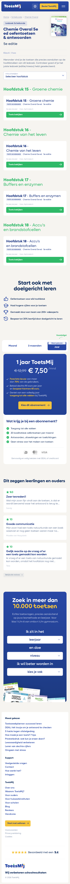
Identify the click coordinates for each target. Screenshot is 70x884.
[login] (35, 6)
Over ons (9, 787)
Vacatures (10, 814)
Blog (7, 806)
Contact (9, 766)
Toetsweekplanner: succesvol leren (23, 723)
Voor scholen (12, 802)
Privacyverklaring (13, 833)
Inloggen (9, 774)
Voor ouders (11, 795)
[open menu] (63, 6)
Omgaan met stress (15, 750)
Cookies (8, 836)
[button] (34, 76)
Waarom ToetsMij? (14, 791)
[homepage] (12, 6)
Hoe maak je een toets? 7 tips (20, 735)
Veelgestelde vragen (16, 763)
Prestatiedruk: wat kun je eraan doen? (25, 738)
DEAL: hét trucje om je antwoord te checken (28, 727)
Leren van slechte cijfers (18, 746)
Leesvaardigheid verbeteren (20, 742)
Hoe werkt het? (13, 770)
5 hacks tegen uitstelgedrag (19, 731)
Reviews (9, 810)
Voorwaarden (11, 830)
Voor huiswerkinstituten (17, 798)
